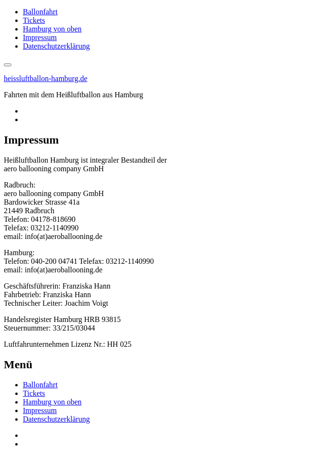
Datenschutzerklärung (56, 46)
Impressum (40, 37)
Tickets (34, 20)
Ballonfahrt (40, 12)
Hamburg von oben (52, 29)
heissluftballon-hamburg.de (45, 78)
